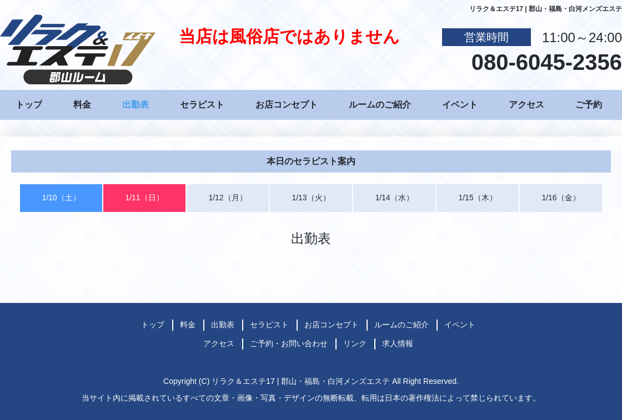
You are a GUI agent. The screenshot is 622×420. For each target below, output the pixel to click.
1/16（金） (560, 197)
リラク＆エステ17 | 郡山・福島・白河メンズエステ (301, 381)
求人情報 (397, 343)
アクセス (526, 104)
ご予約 (588, 104)
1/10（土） (61, 197)
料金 (82, 104)
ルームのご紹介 (380, 104)
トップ (29, 104)
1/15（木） (477, 197)
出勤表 (135, 104)
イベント (460, 104)
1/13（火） (311, 197)
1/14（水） (394, 197)
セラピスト (202, 104)
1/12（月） (227, 197)
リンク (355, 343)
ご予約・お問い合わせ (289, 343)
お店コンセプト (286, 104)
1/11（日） (144, 197)
